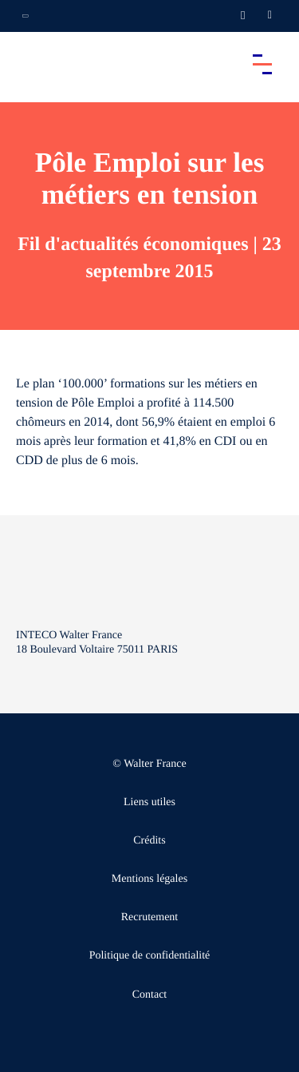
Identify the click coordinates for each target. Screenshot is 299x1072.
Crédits (149, 841)
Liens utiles (149, 802)
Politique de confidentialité (149, 956)
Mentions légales (149, 879)
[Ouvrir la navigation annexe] (25, 16)
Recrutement (150, 917)
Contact (149, 995)
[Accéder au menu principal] (262, 64)
